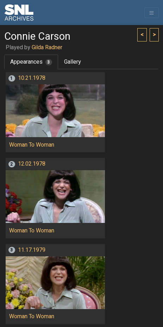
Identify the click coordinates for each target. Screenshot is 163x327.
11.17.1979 (31, 250)
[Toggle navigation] (151, 12)
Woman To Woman (31, 145)
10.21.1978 (31, 78)
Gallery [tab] (72, 62)
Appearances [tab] (31, 62)
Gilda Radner (47, 47)
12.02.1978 (31, 164)
